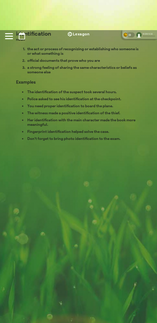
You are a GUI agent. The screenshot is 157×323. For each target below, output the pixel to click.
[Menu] (9, 36)
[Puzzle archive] (22, 35)
